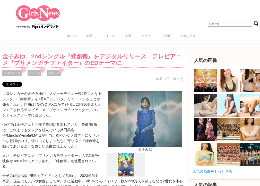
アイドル (109, 36)
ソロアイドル (12, 72)
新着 (89, 36)
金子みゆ (53, 72)
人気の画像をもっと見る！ (214, 171)
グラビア (147, 36)
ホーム (71, 36)
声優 (167, 36)
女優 (128, 36)
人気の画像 (188, 36)
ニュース (34, 72)
